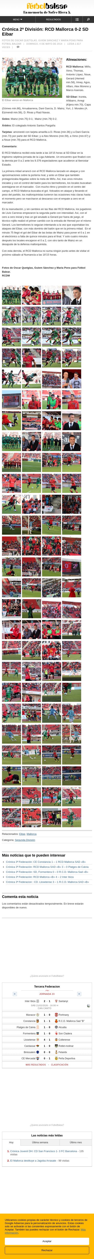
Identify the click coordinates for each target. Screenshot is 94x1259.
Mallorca (31, 833)
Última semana (40, 1142)
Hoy (11, 1142)
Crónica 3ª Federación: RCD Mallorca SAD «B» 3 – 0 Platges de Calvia (47, 866)
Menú (17, 19)
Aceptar (47, 1241)
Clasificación (59, 1065)
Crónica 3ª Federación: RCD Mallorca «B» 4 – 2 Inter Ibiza (40, 876)
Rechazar (47, 1250)
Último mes (76, 1142)
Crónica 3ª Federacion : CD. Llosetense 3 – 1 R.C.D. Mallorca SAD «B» (47, 881)
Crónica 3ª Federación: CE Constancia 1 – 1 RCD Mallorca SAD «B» (46, 861)
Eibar (22, 833)
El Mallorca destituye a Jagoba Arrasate (33, 1160)
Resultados (53, 19)
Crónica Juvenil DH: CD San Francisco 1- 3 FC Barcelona (43, 1151)
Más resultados (36, 1065)
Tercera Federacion (47, 986)
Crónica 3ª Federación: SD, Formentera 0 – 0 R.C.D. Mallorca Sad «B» (47, 871)
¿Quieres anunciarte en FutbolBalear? (47, 976)
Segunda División (25, 839)
